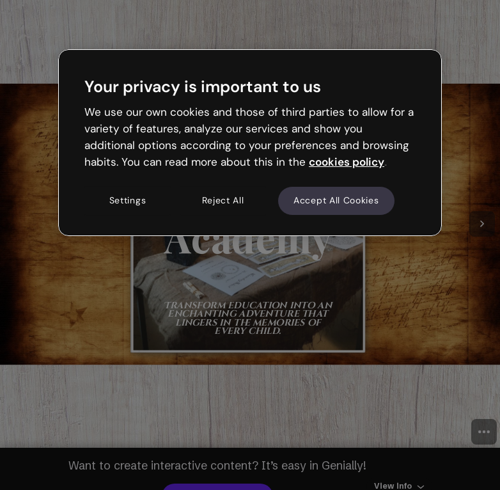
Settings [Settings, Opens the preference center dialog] (127, 201)
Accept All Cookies (336, 201)
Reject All (223, 201)
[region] (250, 142)
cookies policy (346, 162)
